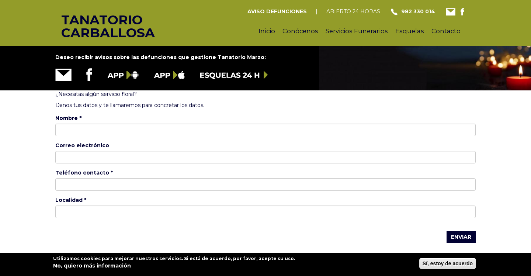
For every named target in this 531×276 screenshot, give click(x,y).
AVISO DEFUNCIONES (277, 11)
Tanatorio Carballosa (95, 19)
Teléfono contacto (84, 172)
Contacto (446, 31)
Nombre (68, 118)
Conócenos (300, 31)
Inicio (266, 31)
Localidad (70, 200)
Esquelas (409, 31)
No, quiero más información (92, 268)
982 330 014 (418, 11)
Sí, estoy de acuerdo (448, 266)
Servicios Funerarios (357, 31)
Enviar (461, 237)
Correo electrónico (82, 145)
